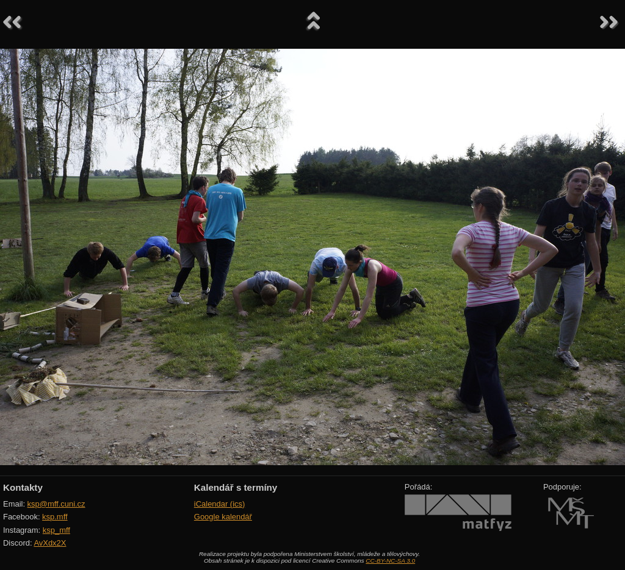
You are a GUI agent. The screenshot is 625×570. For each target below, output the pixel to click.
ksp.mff (55, 516)
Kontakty (23, 487)
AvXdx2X (50, 542)
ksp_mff (56, 530)
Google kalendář (223, 516)
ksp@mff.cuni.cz (56, 503)
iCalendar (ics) (219, 503)
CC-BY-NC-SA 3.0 (390, 560)
